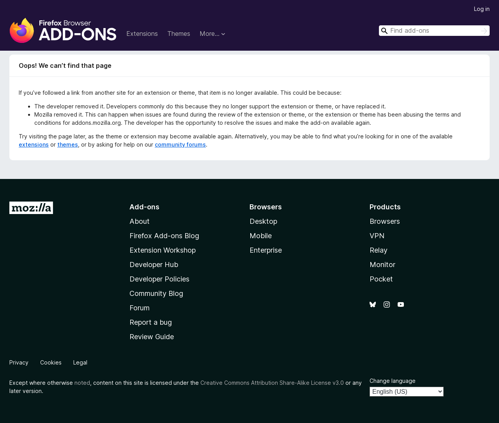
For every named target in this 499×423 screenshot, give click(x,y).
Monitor (382, 264)
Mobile (261, 236)
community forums (180, 144)
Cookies (51, 362)
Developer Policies (159, 279)
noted (82, 382)
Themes (178, 33)
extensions (34, 144)
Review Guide (151, 337)
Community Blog (156, 293)
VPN (377, 236)
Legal (80, 362)
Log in (482, 8)
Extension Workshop (162, 250)
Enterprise (266, 250)
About (139, 221)
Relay (379, 250)
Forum (139, 308)
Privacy (18, 362)
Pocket (381, 279)
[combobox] (434, 30)
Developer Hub (153, 264)
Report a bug (150, 322)
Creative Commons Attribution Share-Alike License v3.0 (272, 382)
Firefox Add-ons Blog (164, 236)
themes (67, 144)
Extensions (142, 33)
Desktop (263, 221)
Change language (393, 380)
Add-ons (144, 207)
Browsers (385, 221)
